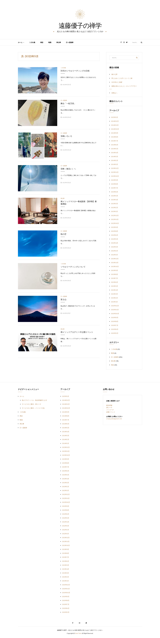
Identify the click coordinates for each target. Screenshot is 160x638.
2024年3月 (114, 156)
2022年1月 (114, 255)
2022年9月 (114, 227)
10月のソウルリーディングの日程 (75, 71)
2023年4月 (114, 200)
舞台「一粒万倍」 (68, 103)
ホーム (20, 42)
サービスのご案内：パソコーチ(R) (33, 408)
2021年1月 (114, 302)
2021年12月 (114, 259)
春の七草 (114, 74)
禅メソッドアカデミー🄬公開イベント (77, 332)
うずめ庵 (32, 42)
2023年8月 (114, 184)
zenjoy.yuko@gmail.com (114, 419)
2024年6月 (114, 145)
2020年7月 (114, 325)
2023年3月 (114, 204)
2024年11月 (115, 125)
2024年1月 (114, 164)
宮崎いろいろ (66, 136)
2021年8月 (114, 274)
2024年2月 (114, 160)
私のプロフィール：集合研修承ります (34, 400)
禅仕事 (58, 42)
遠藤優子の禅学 (80, 26)
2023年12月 (115, 168)
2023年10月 (115, 176)
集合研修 (109, 405)
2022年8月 (114, 231)
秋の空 (63, 234)
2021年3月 (114, 294)
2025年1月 (114, 117)
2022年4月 (114, 243)
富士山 (63, 299)
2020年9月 (114, 317)
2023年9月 (114, 180)
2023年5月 (114, 196)
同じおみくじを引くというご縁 (121, 78)
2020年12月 (115, 306)
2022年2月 (114, 251)
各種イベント (110, 412)
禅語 (41, 42)
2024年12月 (115, 121)
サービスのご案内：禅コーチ (31, 404)
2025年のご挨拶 (116, 82)
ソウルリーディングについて (73, 267)
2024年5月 (114, 149)
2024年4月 (114, 153)
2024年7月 (114, 141)
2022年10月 (115, 223)
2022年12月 (115, 215)
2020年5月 (114, 333)
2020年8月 (114, 321)
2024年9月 (114, 133)
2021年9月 (114, 270)
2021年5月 (114, 286)
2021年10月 (115, 266)
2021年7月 (114, 278)
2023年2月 (114, 207)
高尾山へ (114, 93)
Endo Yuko (78, 633)
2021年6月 (114, 282)
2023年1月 (114, 211)
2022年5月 (114, 239)
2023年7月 (114, 188)
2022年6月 (114, 235)
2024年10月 (115, 129)
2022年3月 (114, 247)
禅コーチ (109, 408)
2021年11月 (114, 263)
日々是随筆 (69, 42)
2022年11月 (114, 219)
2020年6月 (114, 329)
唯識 (49, 42)
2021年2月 (114, 298)
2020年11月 (115, 310)
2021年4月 (114, 290)
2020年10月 (115, 314)
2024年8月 (114, 137)
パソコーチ (110, 410)
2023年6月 (114, 192)
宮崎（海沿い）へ (68, 169)
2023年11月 (114, 172)
